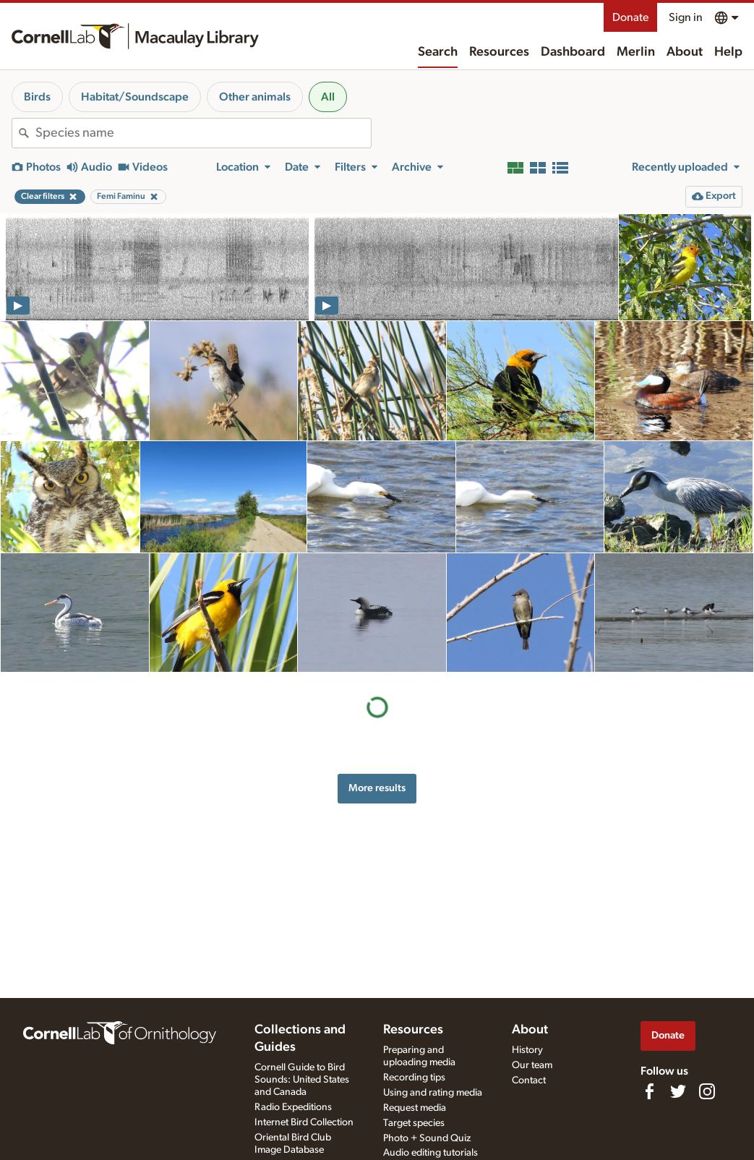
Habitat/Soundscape (135, 97)
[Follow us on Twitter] (678, 1091)
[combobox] (203, 133)
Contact (529, 1080)
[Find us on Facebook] (649, 1091)
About (685, 52)
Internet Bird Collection (304, 1122)
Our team (532, 1065)
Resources (499, 52)
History (527, 1050)
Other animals (255, 97)
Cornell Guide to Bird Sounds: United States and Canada (301, 1079)
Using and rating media (432, 1093)
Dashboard (573, 52)
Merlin (636, 52)
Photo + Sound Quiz (427, 1138)
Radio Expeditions (293, 1107)
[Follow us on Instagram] (707, 1091)
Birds (37, 97)
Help (728, 52)
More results (377, 787)
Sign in (686, 17)
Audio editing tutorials (430, 1153)
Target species (414, 1123)
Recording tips (414, 1077)
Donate (630, 17)
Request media (414, 1108)
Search (438, 52)
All (328, 97)
